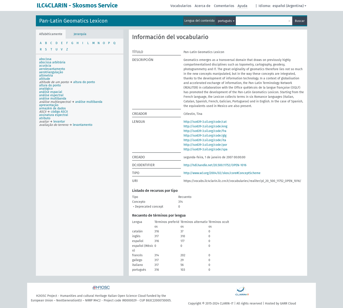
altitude (44, 79)
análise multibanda (52, 98)
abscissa (45, 59)
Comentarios (224, 6)
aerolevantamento (52, 69)
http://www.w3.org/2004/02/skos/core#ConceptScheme (222, 173)
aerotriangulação (51, 72)
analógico (46, 89)
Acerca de (202, 6)
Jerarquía (80, 34)
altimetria (46, 75)
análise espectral (51, 95)
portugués (225, 21)
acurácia (45, 66)
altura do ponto (50, 85)
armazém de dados (52, 108)
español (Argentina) (288, 6)
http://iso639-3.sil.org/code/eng (205, 126)
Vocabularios (180, 6)
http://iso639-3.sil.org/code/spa (206, 149)
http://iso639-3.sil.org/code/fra (205, 131)
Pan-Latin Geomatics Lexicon (73, 21)
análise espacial (50, 92)
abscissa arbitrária (52, 62)
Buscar (299, 21)
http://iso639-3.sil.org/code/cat (205, 122)
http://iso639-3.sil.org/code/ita (205, 140)
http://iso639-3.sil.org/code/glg (205, 135)
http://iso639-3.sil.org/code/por (205, 145)
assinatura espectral (53, 115)
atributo (44, 118)
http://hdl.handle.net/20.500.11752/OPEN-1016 (215, 165)
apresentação (48, 105)
